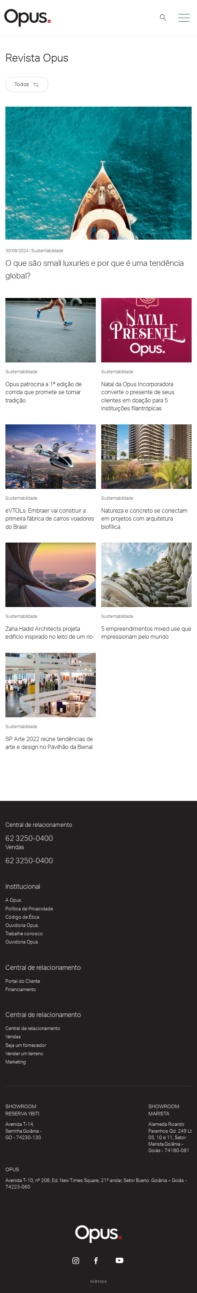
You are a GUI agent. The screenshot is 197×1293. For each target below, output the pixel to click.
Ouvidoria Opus (21, 927)
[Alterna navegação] (184, 18)
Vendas (13, 1038)
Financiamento (20, 991)
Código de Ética (22, 919)
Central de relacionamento (32, 1030)
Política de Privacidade (29, 910)
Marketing (15, 1063)
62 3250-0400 (29, 840)
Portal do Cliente (22, 983)
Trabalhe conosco (24, 935)
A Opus (13, 902)
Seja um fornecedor (25, 1047)
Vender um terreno (24, 1055)
